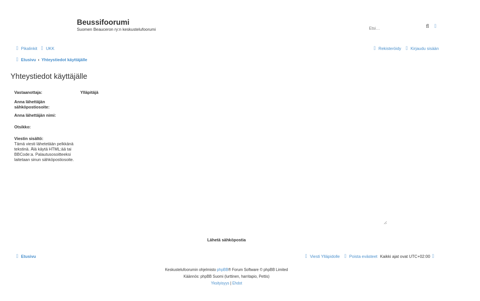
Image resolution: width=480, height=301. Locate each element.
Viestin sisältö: (28, 138)
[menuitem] (46, 48)
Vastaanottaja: (28, 92)
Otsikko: (22, 127)
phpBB (222, 270)
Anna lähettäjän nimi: (35, 115)
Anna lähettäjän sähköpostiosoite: (32, 104)
